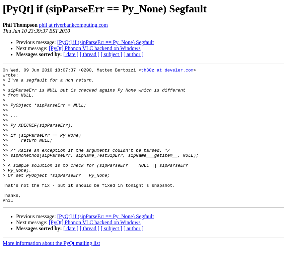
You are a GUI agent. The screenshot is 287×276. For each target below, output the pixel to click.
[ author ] (134, 54)
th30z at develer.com (167, 71)
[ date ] (70, 54)
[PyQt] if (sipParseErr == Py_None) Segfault (105, 42)
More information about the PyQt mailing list (51, 270)
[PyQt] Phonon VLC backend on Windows (95, 48)
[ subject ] (111, 54)
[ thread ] (89, 54)
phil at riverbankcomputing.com (73, 25)
